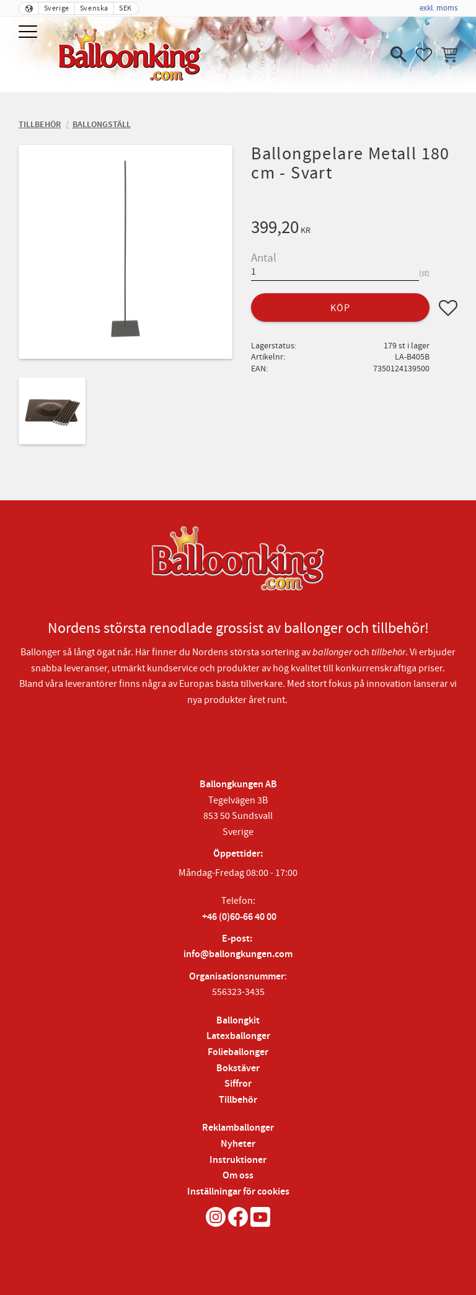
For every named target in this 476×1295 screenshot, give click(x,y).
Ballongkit (238, 1020)
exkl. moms (438, 8)
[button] (29, 32)
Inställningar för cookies (238, 1191)
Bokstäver (238, 1068)
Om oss (238, 1175)
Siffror (238, 1083)
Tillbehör (238, 1100)
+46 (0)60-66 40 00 (239, 917)
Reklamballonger (238, 1127)
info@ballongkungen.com (238, 954)
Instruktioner (238, 1160)
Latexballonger (238, 1036)
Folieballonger (238, 1052)
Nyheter (238, 1144)
